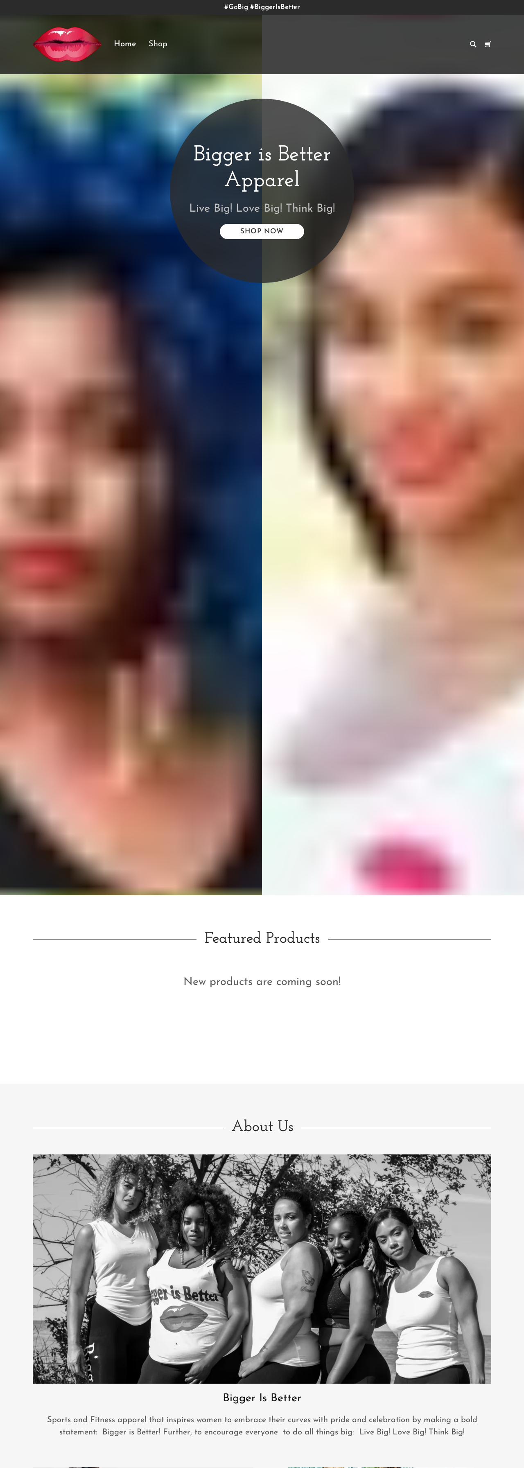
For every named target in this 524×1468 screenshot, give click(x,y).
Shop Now (262, 231)
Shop (158, 44)
